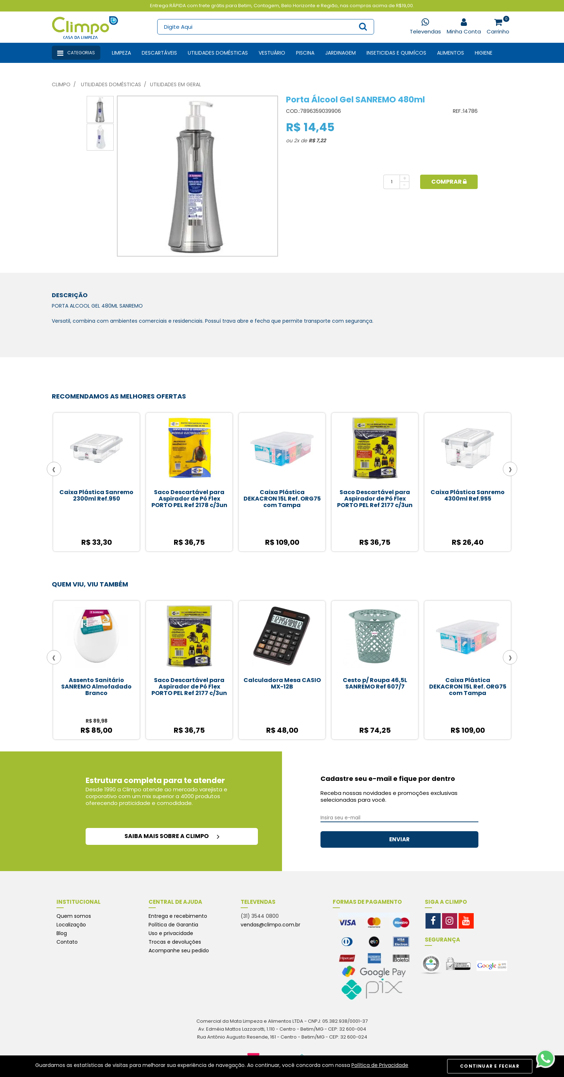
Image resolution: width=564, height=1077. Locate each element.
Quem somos (73, 916)
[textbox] (265, 27)
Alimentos (450, 52)
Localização (71, 924)
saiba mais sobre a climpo (171, 836)
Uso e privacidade (171, 933)
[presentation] (54, 469)
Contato (67, 941)
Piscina (305, 52)
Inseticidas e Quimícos (396, 52)
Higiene (483, 52)
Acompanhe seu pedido (179, 950)
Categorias (76, 53)
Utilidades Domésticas (218, 52)
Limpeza (121, 52)
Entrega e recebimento (178, 916)
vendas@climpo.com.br (270, 924)
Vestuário (272, 52)
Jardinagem (340, 52)
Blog (61, 933)
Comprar (449, 182)
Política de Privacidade (379, 1065)
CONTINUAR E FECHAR (489, 1066)
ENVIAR (399, 839)
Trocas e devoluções (175, 941)
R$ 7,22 (317, 140)
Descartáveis (159, 52)
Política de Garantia (173, 924)
